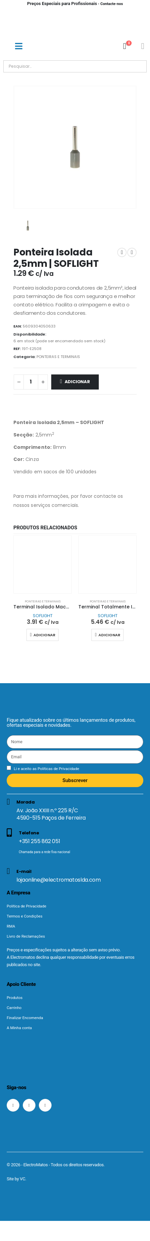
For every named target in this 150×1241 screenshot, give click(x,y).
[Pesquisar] (80, 66)
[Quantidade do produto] (30, 382)
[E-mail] (75, 875)
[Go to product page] (42, 564)
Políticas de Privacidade (57, 768)
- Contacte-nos (75, 4)
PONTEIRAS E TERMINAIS (58, 356)
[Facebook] (13, 1105)
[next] (132, 252)
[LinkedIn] (45, 1105)
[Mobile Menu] (19, 46)
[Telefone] (75, 844)
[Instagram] (29, 1105)
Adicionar (77, 381)
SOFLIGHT (43, 615)
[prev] (122, 252)
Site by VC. (16, 1178)
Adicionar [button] (44, 635)
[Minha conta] (143, 46)
